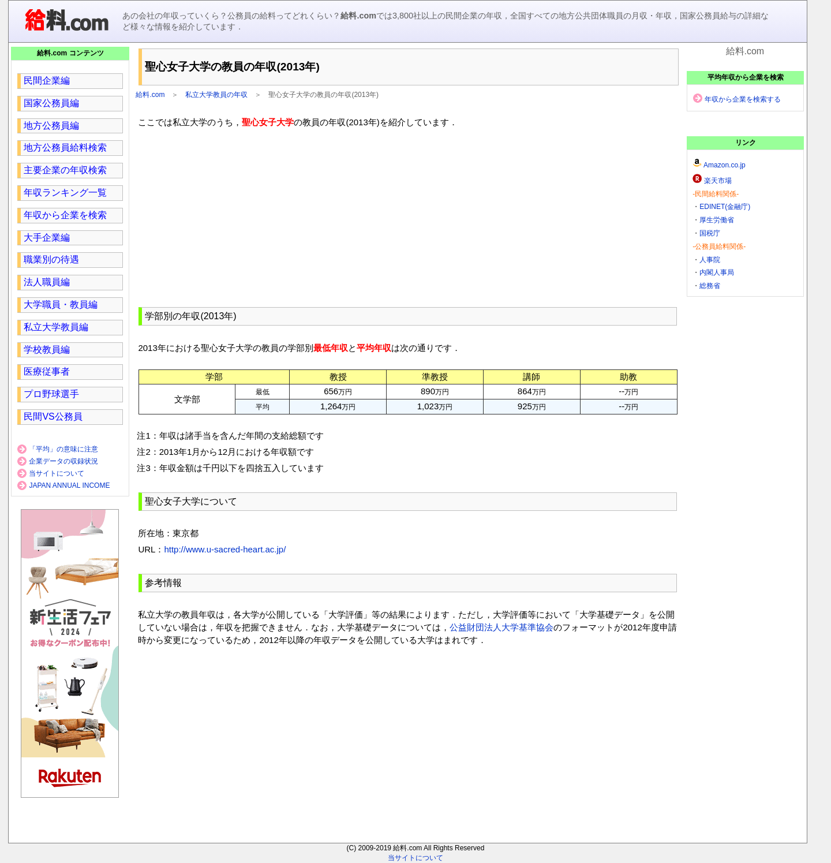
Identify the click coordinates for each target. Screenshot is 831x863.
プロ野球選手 (51, 394)
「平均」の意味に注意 (63, 449)
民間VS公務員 (53, 416)
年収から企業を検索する (743, 99)
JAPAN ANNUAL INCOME (69, 485)
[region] (408, 216)
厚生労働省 (716, 220)
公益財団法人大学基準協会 (501, 627)
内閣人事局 (716, 272)
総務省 (709, 286)
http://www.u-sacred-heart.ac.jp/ (225, 549)
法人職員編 (47, 282)
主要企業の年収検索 (65, 170)
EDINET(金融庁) (724, 207)
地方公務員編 (51, 125)
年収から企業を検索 (65, 215)
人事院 (709, 260)
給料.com (150, 95)
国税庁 (709, 233)
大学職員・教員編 (61, 304)
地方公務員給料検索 (65, 147)
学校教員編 (47, 349)
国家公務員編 (51, 103)
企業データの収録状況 (63, 461)
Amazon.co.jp (724, 165)
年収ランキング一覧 (65, 192)
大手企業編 (47, 237)
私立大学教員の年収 (216, 95)
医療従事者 (47, 371)
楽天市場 (718, 181)
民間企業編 (47, 80)
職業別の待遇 (51, 259)
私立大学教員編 (56, 327)
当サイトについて (56, 473)
